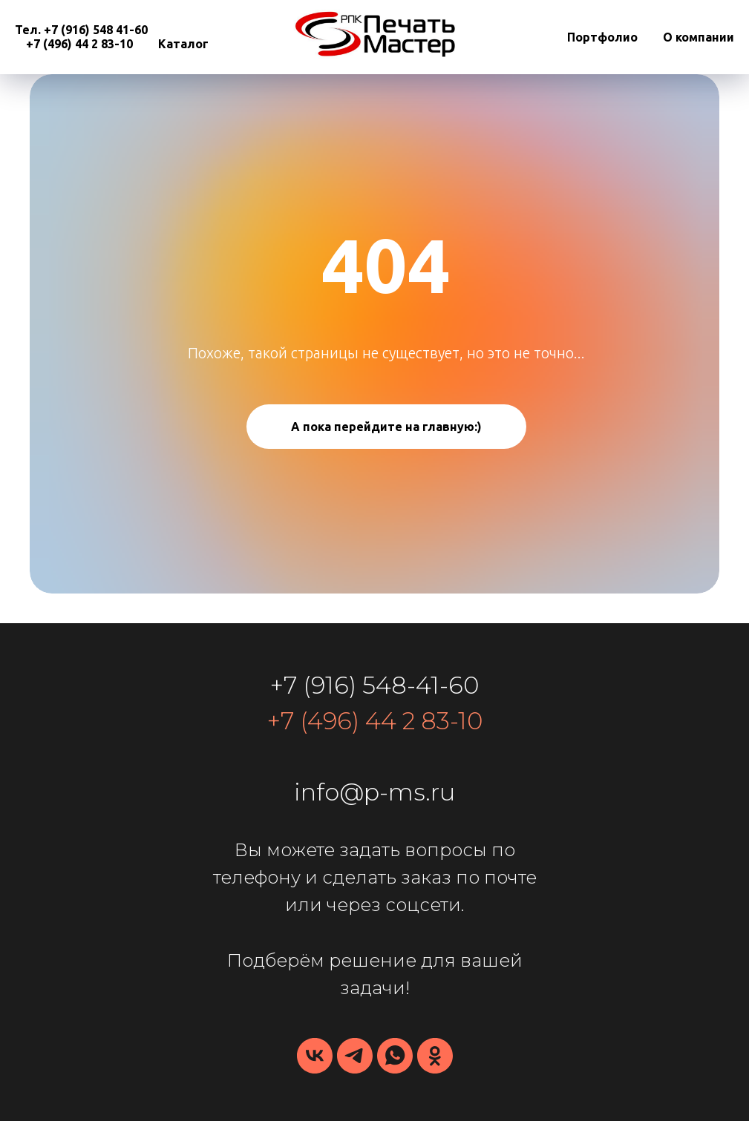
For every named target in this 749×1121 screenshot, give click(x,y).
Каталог (183, 43)
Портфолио (602, 37)
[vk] (315, 1056)
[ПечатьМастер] (435, 1056)
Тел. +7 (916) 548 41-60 (81, 29)
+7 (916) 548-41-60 (374, 685)
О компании (698, 37)
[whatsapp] (395, 1056)
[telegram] (355, 1056)
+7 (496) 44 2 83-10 (79, 43)
